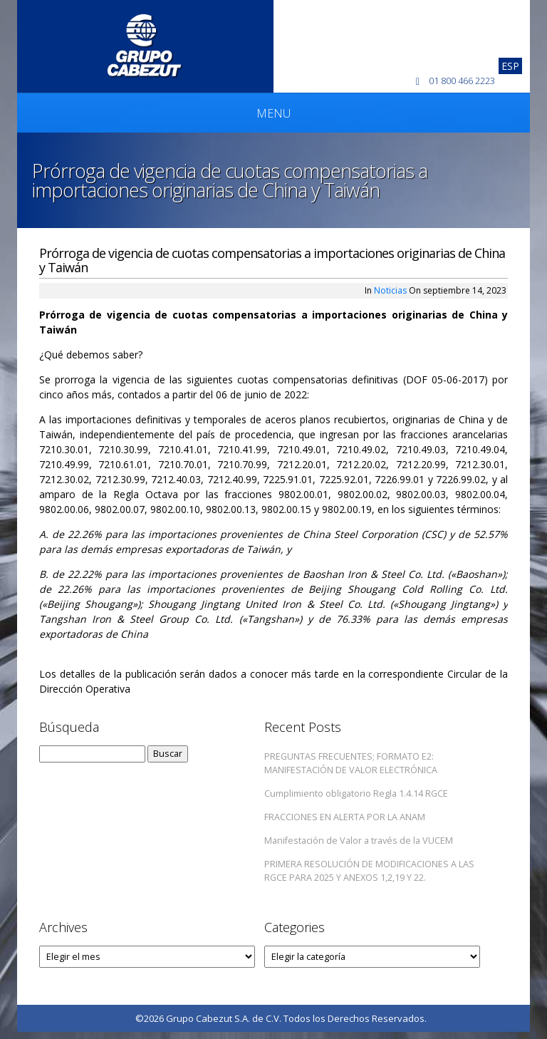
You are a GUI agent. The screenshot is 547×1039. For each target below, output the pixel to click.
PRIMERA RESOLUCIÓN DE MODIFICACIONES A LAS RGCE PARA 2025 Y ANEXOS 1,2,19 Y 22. (369, 871)
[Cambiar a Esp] (510, 66)
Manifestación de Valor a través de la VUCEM (358, 840)
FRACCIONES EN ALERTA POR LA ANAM (344, 817)
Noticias (390, 290)
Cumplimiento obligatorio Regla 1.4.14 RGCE (356, 793)
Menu (273, 113)
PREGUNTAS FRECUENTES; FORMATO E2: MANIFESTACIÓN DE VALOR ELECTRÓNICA (350, 763)
